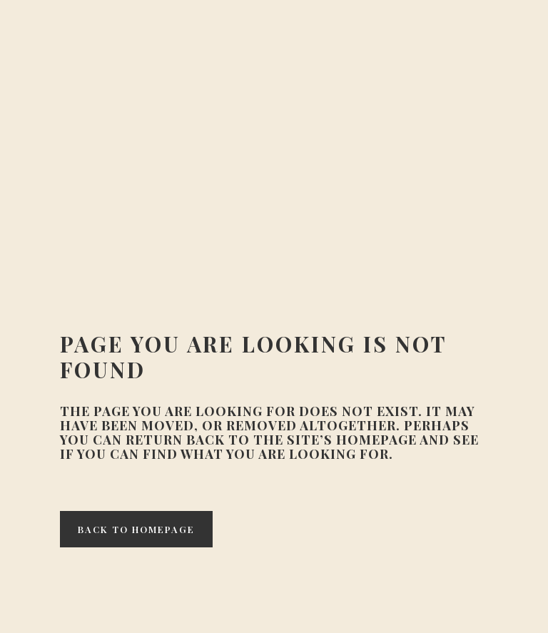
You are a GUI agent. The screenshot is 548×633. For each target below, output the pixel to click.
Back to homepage (136, 529)
